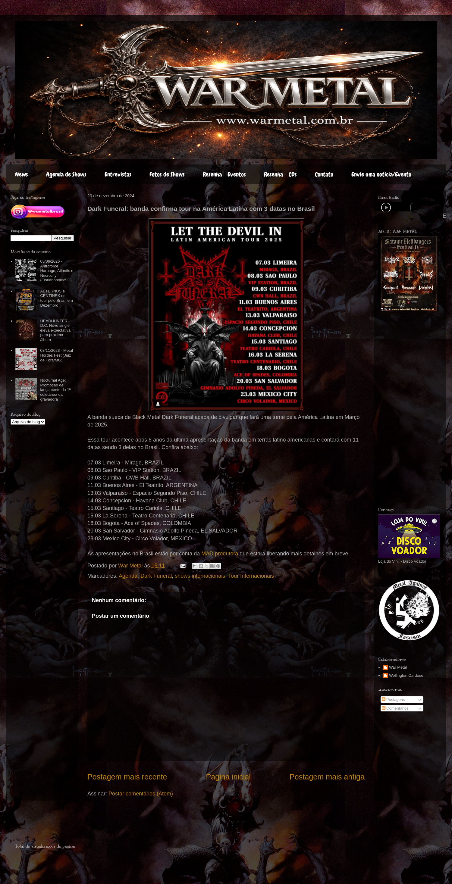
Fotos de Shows (167, 174)
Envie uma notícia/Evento (381, 174)
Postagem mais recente (127, 777)
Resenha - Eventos (224, 174)
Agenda (128, 576)
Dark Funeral (156, 576)
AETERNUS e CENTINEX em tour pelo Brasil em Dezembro (56, 298)
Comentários (395, 708)
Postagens (393, 699)
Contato (324, 174)
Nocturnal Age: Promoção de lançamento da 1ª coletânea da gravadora (55, 389)
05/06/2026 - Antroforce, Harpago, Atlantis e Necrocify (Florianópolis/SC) (56, 270)
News (21, 174)
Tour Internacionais (251, 576)
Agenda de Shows (66, 174)
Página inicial (228, 777)
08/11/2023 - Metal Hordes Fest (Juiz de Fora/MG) (56, 355)
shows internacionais (200, 576)
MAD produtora (219, 554)
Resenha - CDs (280, 174)
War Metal (398, 667)
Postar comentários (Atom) (140, 794)
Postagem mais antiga (327, 777)
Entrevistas (118, 174)
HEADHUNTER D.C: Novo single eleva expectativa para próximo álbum (55, 330)
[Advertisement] (50, 825)
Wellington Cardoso (406, 675)
